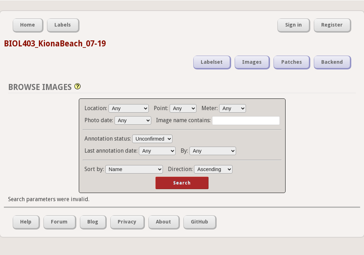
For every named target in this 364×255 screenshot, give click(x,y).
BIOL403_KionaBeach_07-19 (55, 43)
